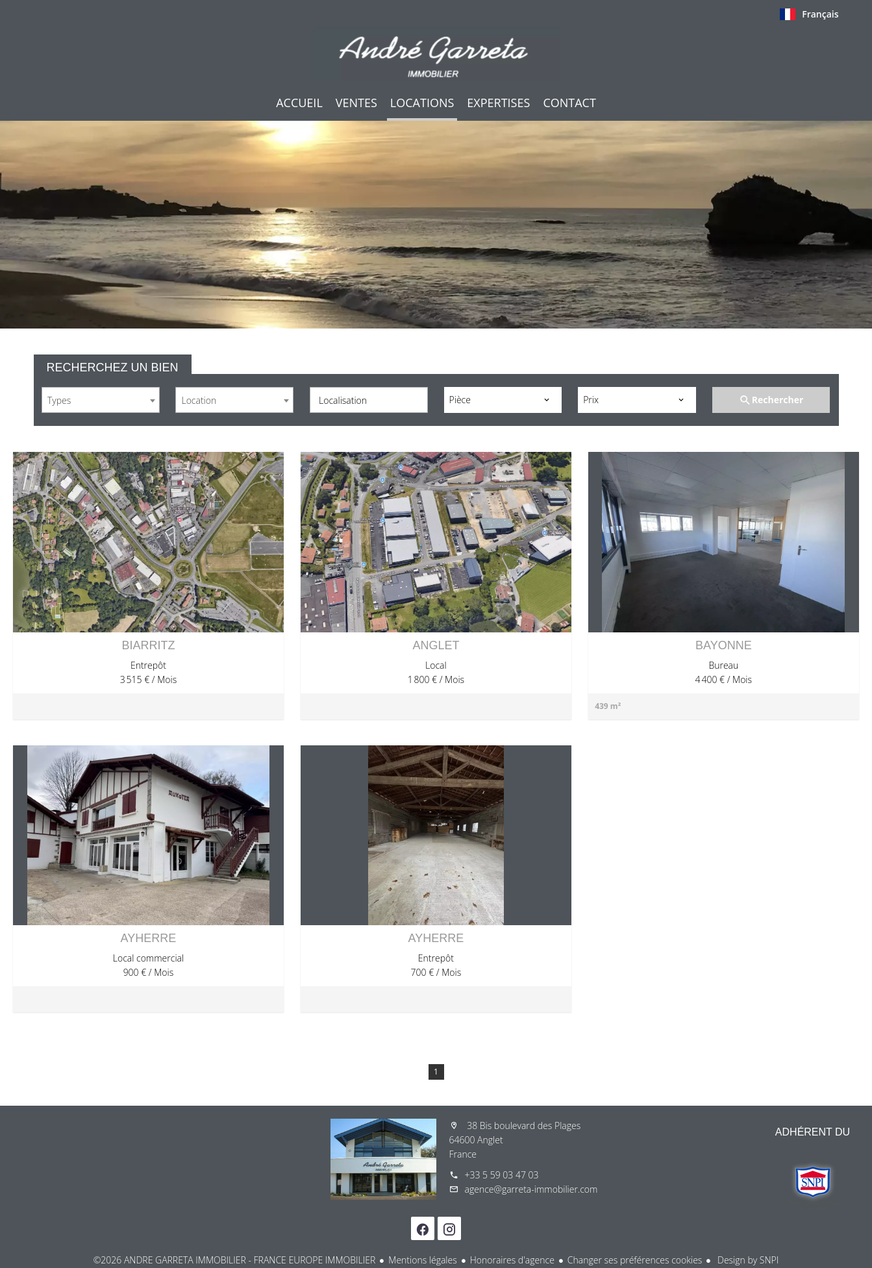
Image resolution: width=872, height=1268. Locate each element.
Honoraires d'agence (512, 1260)
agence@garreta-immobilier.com (531, 1189)
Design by (747, 1260)
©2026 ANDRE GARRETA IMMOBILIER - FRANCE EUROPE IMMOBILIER (234, 1260)
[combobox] (101, 400)
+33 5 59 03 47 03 (502, 1175)
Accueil (436, 55)
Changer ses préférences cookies (635, 1260)
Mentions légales (422, 1260)
